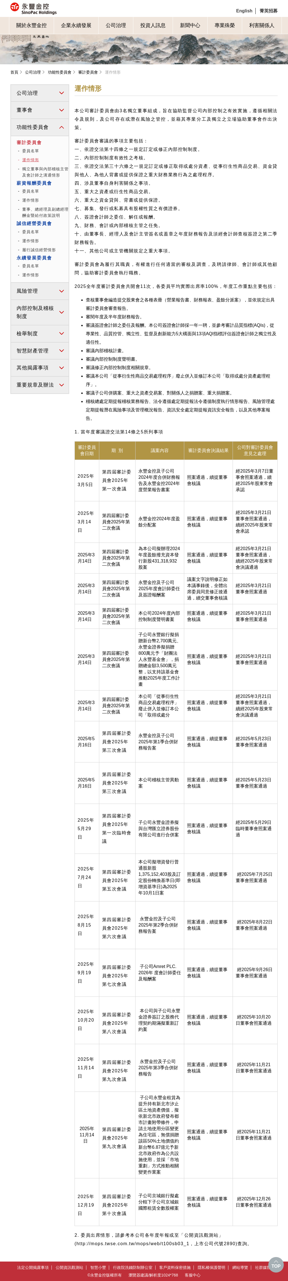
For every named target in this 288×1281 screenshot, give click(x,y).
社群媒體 (263, 1267)
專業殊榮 (225, 25)
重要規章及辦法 (35, 385)
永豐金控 (57, 8)
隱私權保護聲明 (211, 1267)
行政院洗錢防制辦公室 (132, 1267)
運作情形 (113, 72)
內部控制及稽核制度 (35, 312)
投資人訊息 (153, 25)
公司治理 (116, 25)
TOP (276, 1266)
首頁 (14, 72)
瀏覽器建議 (138, 1275)
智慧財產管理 (33, 351)
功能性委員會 (59, 72)
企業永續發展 (76, 25)
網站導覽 (240, 1267)
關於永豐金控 (31, 25)
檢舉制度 (27, 333)
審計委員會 (88, 72)
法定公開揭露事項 (33, 1267)
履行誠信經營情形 (39, 250)
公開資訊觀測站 (69, 1267)
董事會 (25, 110)
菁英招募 (269, 10)
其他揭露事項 (33, 368)
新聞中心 (190, 25)
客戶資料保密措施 (175, 1267)
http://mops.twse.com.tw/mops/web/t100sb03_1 (133, 1243)
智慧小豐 (98, 1267)
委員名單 (30, 151)
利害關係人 (261, 25)
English (244, 10)
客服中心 (193, 1275)
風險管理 (27, 291)
